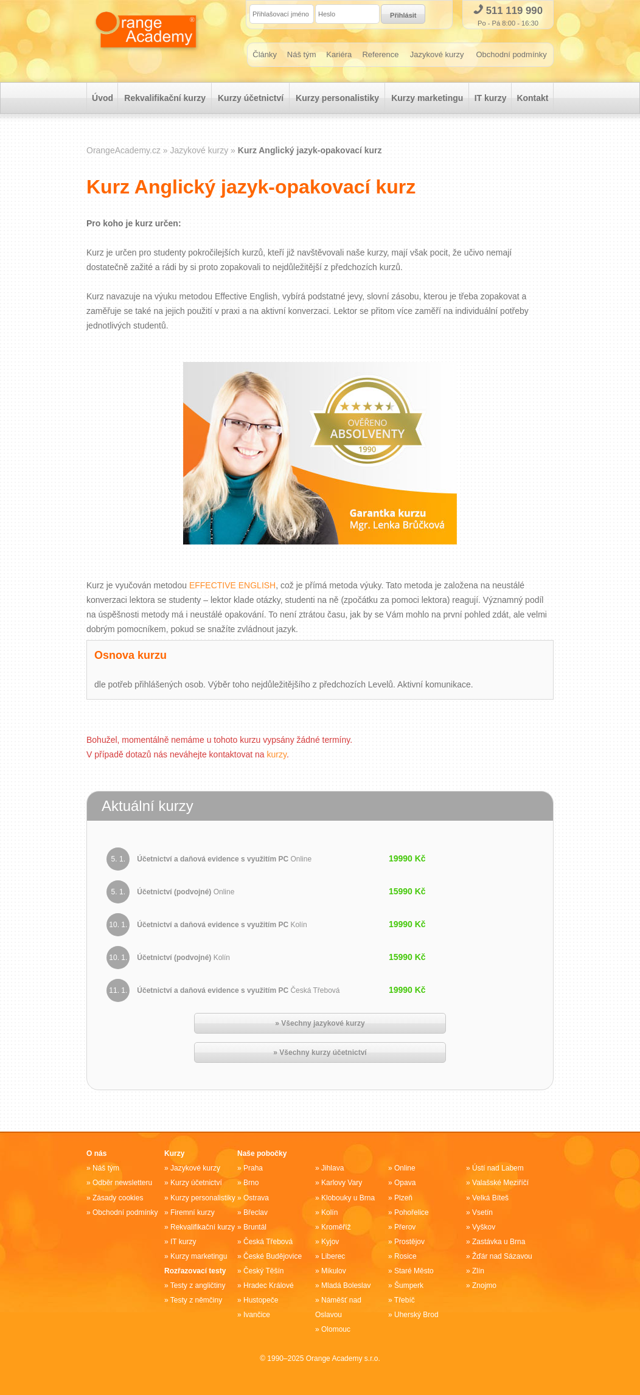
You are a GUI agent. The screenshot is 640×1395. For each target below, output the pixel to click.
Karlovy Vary (341, 1183)
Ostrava (256, 1198)
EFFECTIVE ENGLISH (232, 585)
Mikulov (333, 1271)
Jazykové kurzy (437, 54)
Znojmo (484, 1285)
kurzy (277, 754)
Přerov (405, 1227)
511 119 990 (508, 10)
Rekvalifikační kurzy (165, 98)
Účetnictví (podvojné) (185, 892)
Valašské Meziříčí (500, 1183)
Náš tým (301, 54)
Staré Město (414, 1271)
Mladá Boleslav (345, 1285)
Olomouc (335, 1329)
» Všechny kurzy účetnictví (319, 1053)
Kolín (329, 1212)
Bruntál (254, 1227)
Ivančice (256, 1314)
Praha (253, 1168)
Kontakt (532, 98)
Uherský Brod (416, 1314)
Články (264, 54)
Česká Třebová (268, 1241)
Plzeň (403, 1198)
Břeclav (255, 1212)
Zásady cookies (117, 1198)
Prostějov (409, 1241)
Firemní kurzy (192, 1212)
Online (405, 1168)
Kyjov (330, 1241)
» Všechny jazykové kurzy (319, 1024)
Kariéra (339, 54)
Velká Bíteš (490, 1198)
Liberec (333, 1256)
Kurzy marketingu (427, 98)
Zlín (478, 1271)
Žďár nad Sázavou (502, 1256)
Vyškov (483, 1227)
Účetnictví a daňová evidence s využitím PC (224, 859)
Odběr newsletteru (122, 1183)
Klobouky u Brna (348, 1198)
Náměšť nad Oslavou (338, 1307)
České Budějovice (272, 1256)
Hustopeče (260, 1300)
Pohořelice (411, 1212)
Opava (405, 1183)
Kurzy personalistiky (337, 98)
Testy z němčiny (196, 1300)
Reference (381, 54)
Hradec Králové (268, 1285)
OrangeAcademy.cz (123, 150)
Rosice (405, 1256)
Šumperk (408, 1285)
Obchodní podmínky (511, 54)
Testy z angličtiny (198, 1285)
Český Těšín (263, 1271)
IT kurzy (491, 98)
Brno (251, 1183)
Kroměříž (336, 1227)
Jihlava (332, 1168)
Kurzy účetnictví (250, 98)
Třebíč (404, 1300)
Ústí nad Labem (498, 1168)
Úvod (102, 98)
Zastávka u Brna (498, 1241)
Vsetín (482, 1212)
